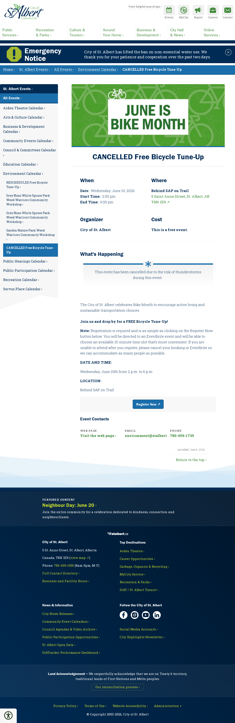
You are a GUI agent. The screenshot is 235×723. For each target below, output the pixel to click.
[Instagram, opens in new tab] (135, 615)
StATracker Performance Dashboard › (71, 652)
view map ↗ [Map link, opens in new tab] (79, 558)
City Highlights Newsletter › (142, 637)
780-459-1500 (64, 565)
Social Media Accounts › (139, 629)
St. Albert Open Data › (58, 645)
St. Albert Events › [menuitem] (34, 69)
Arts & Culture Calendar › (23, 117)
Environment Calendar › (23, 173)
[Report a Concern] (198, 12)
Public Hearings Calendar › (25, 261)
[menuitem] (152, 69)
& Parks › (50, 32)
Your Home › (117, 32)
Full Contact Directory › (60, 573)
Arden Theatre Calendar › (24, 108)
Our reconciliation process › (117, 687)
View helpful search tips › (145, 6)
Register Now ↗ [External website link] (148, 404)
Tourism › (84, 32)
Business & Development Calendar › (24, 129)
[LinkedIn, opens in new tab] (157, 615)
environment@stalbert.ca (148, 435)
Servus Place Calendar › (22, 289)
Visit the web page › (98, 435)
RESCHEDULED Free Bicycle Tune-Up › (27, 184)
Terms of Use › (95, 706)
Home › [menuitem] (9, 69)
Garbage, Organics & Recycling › (144, 566)
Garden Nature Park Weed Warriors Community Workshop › (30, 234)
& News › (184, 32)
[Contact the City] (227, 12)
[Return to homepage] (24, 11)
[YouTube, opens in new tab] (146, 615)
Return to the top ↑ (191, 460)
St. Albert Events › (18, 88)
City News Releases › (58, 614)
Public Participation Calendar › (29, 270)
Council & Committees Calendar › (29, 152)
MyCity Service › (132, 574)
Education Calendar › (20, 164)
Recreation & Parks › (136, 582)
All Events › (12, 97)
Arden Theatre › (132, 551)
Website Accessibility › (130, 706)
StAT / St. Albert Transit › (139, 590)
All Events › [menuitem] (64, 69)
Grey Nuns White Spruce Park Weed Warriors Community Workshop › (28, 199)
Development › (151, 32)
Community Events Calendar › (28, 141)
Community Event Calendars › (65, 621)
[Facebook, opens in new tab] (123, 615)
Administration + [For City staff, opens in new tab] (168, 706)
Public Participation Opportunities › (71, 637)
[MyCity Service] (183, 12)
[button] (8, 715)
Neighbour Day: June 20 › (69, 505)
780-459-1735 (182, 435)
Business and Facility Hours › (65, 581)
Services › (16, 32)
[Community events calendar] (169, 12)
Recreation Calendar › (21, 279)
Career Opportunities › (137, 559)
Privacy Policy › (65, 706)
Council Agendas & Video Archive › (69, 629)
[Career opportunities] (213, 12)
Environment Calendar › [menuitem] (98, 69)
